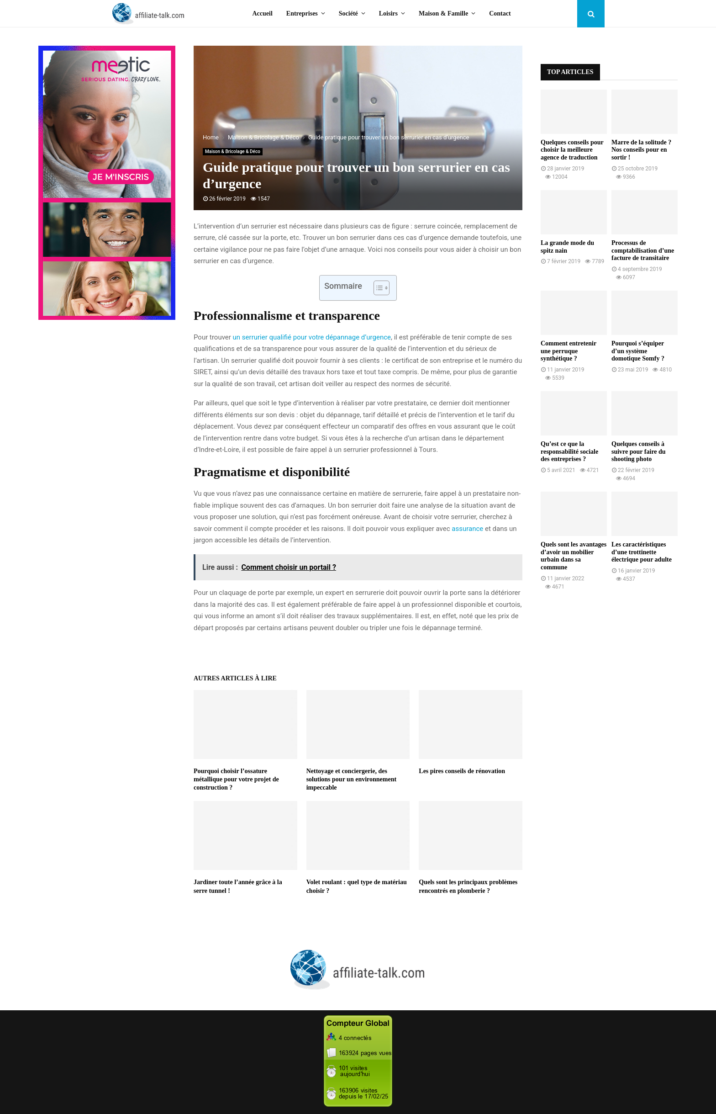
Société (348, 13)
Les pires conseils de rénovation (462, 771)
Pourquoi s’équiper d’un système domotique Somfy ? (637, 351)
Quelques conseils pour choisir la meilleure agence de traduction (572, 150)
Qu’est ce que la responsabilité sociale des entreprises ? (569, 451)
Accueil (263, 13)
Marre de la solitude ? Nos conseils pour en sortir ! (641, 150)
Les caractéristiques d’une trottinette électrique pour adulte (641, 552)
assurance (467, 529)
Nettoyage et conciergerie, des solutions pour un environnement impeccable (351, 779)
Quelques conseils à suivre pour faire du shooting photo (638, 451)
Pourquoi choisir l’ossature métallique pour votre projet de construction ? (236, 779)
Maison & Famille (443, 13)
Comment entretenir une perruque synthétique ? (568, 351)
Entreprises (302, 13)
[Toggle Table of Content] (377, 288)
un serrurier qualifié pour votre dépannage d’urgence (312, 337)
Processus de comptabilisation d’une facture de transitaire (642, 250)
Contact (500, 13)
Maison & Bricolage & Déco (232, 151)
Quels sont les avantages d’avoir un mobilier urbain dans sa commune (573, 556)
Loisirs (388, 13)
